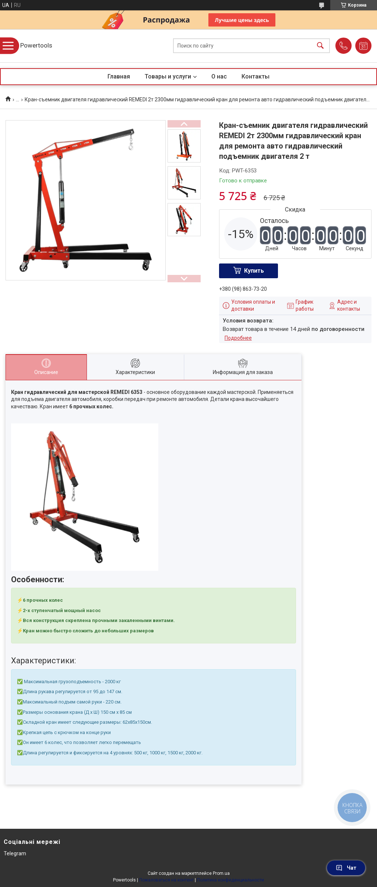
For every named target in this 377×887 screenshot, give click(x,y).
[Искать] (320, 46)
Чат (346, 868)
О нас (219, 76)
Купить (254, 270)
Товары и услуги (168, 76)
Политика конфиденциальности (230, 880)
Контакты (255, 76)
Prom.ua (221, 873)
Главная (119, 76)
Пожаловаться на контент (166, 880)
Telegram (15, 853)
